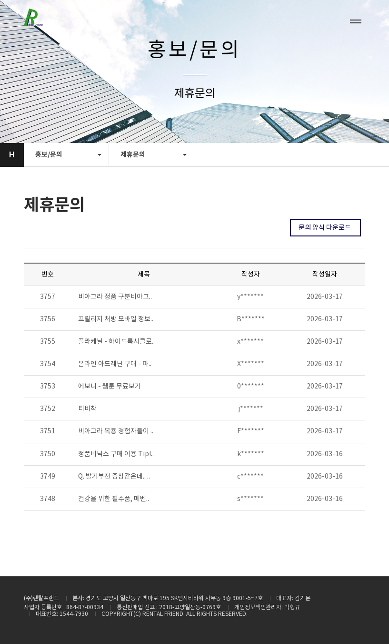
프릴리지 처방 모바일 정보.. (115, 319)
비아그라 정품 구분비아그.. (115, 297)
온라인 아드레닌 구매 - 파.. (114, 364)
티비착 (87, 409)
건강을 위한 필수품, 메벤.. (113, 499)
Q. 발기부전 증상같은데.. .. (114, 476)
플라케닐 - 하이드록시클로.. (116, 342)
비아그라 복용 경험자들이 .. (115, 431)
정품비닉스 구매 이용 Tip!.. (116, 454)
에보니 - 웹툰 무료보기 (109, 386)
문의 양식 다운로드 (325, 228)
